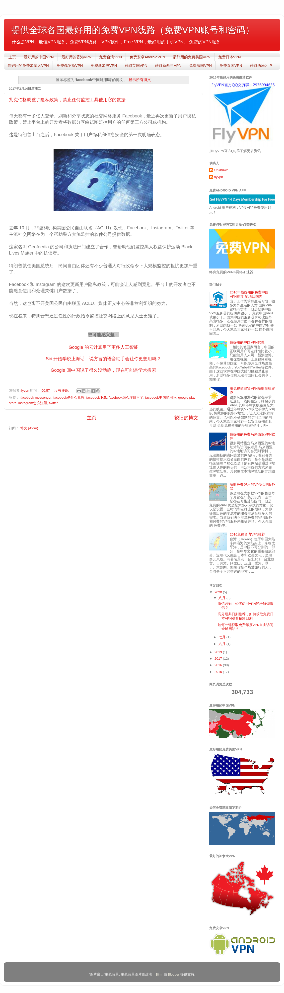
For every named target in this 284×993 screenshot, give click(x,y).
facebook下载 (96, 397)
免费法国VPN (200, 65)
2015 (218, 672)
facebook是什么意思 (68, 397)
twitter (53, 403)
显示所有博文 (140, 80)
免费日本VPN (229, 57)
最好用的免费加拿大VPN (28, 65)
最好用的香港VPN (77, 57)
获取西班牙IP (261, 65)
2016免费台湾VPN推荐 (247, 534)
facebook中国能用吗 (160, 397)
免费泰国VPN (230, 65)
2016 (218, 665)
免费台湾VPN (110, 57)
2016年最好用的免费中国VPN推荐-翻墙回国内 (249, 294)
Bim (158, 974)
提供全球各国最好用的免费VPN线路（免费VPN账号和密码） (132, 30)
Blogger (173, 974)
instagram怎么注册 (32, 403)
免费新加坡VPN (104, 65)
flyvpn (218, 177)
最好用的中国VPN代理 (247, 342)
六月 (222, 644)
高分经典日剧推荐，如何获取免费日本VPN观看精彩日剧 (246, 616)
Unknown (221, 170)
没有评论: (62, 390)
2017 (218, 658)
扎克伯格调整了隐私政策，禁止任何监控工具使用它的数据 (67, 99)
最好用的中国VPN (39, 57)
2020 (218, 592)
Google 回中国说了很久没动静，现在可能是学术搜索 (103, 370)
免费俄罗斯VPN (70, 65)
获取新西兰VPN (168, 65)
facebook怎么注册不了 (126, 397)
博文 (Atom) (29, 428)
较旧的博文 (186, 417)
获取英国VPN (136, 65)
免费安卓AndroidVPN (147, 57)
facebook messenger (36, 397)
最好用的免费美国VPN (192, 57)
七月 (222, 637)
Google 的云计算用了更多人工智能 (103, 347)
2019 (218, 652)
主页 (12, 57)
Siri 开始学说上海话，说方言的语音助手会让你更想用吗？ (103, 358)
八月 (222, 598)
